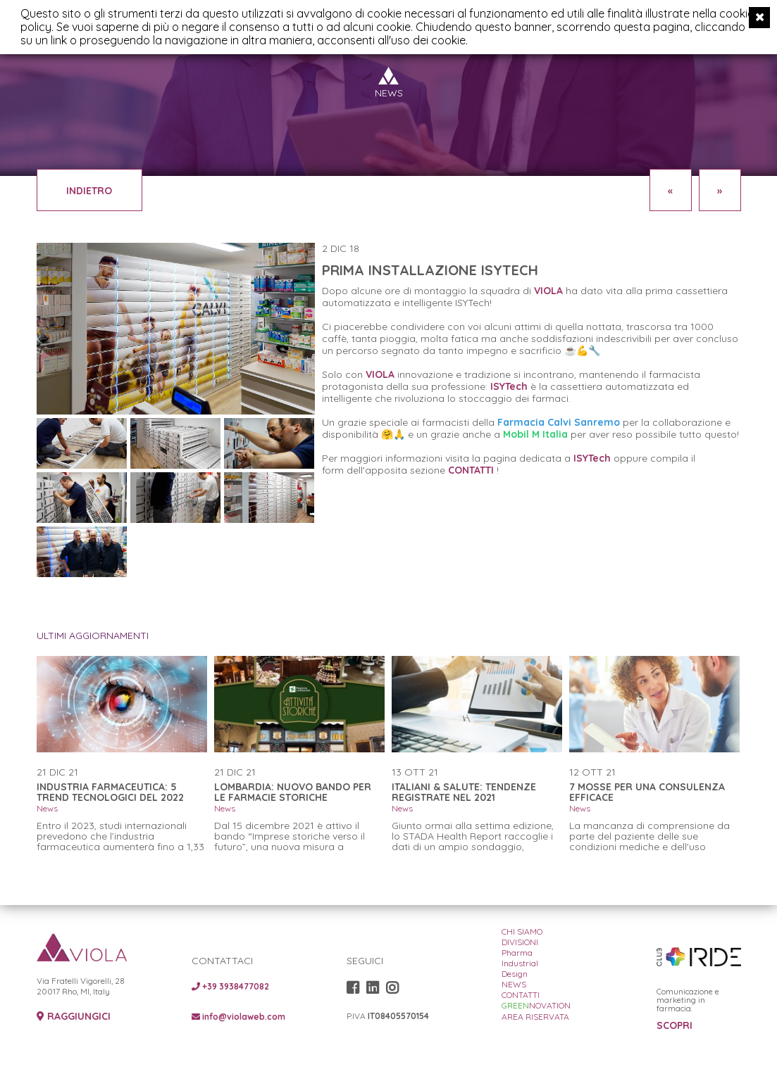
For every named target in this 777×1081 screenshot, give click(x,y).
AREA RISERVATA (535, 1016)
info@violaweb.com (238, 1016)
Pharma (517, 952)
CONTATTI (471, 470)
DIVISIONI (520, 942)
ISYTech (592, 458)
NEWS (514, 984)
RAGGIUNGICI (74, 1017)
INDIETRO (89, 190)
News (47, 808)
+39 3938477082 (230, 986)
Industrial (520, 963)
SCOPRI (674, 1026)
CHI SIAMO (522, 931)
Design (515, 973)
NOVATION (536, 1005)
